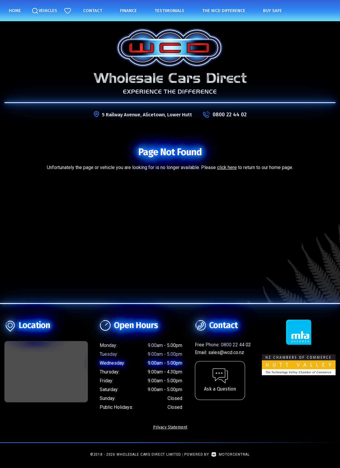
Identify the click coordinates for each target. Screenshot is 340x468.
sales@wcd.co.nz (226, 352)
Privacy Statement (170, 427)
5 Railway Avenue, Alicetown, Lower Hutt (147, 114)
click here (227, 167)
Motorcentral (230, 454)
